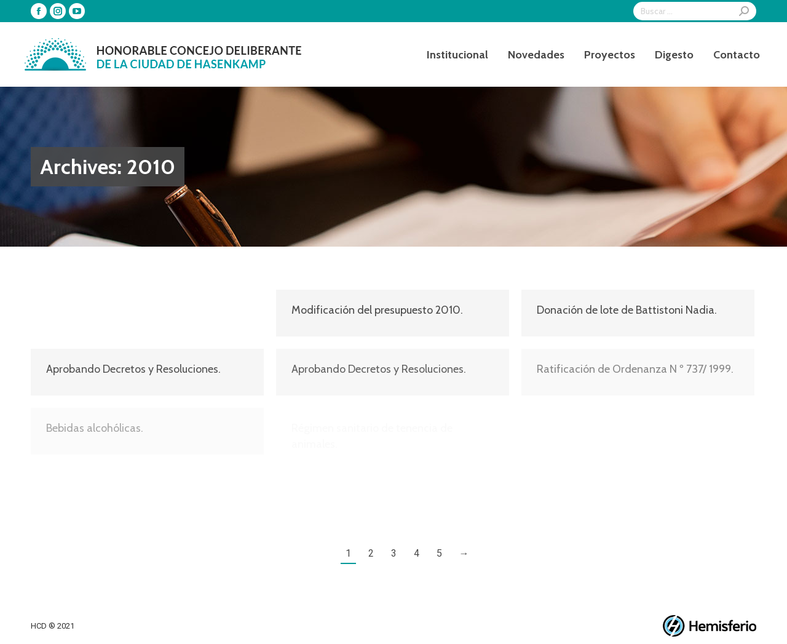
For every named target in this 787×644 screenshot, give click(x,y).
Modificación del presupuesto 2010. (377, 310)
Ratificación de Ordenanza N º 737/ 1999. (635, 369)
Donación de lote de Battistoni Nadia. (627, 310)
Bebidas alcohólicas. (94, 428)
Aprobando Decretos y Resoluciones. (133, 310)
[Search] (694, 11)
